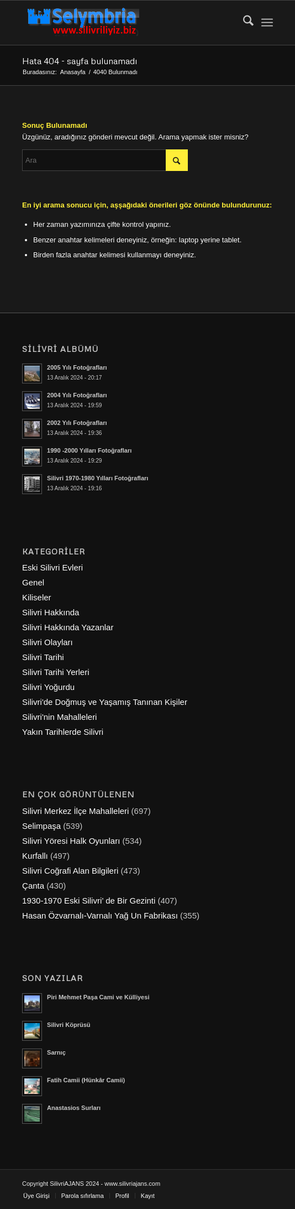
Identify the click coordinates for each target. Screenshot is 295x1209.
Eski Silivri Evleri (52, 567)
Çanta (33, 885)
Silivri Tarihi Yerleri (55, 672)
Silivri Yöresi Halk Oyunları (71, 840)
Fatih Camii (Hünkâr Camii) (86, 1080)
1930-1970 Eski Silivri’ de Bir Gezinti (88, 900)
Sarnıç (56, 1052)
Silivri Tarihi (43, 657)
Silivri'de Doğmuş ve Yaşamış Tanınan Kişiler (104, 702)
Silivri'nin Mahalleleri (59, 717)
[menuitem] (243, 23)
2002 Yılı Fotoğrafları (77, 422)
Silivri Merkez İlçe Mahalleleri (75, 811)
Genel (33, 582)
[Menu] (267, 22)
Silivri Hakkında (50, 612)
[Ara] (243, 23)
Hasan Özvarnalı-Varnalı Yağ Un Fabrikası (100, 915)
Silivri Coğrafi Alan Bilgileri (70, 870)
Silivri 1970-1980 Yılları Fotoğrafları (97, 478)
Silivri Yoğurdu (48, 687)
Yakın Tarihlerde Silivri (62, 731)
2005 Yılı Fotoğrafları (77, 367)
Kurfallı (35, 855)
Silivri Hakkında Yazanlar (67, 627)
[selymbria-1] (122, 23)
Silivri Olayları (47, 642)
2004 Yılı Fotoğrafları (77, 395)
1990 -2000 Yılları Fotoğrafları (89, 450)
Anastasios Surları (74, 1107)
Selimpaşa (41, 826)
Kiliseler (36, 597)
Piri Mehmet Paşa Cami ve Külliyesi (98, 997)
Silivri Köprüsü (69, 1024)
